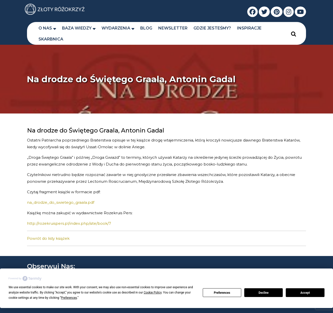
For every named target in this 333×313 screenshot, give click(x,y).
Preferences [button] (69, 298)
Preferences (222, 292)
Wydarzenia (116, 28)
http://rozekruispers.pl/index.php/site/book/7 (69, 223)
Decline (263, 292)
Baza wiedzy (77, 28)
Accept (305, 292)
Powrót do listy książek (48, 238)
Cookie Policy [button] (153, 292)
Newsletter (173, 28)
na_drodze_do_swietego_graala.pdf (60, 202)
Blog (146, 28)
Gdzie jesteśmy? (212, 28)
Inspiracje (249, 28)
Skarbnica (50, 39)
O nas (45, 28)
